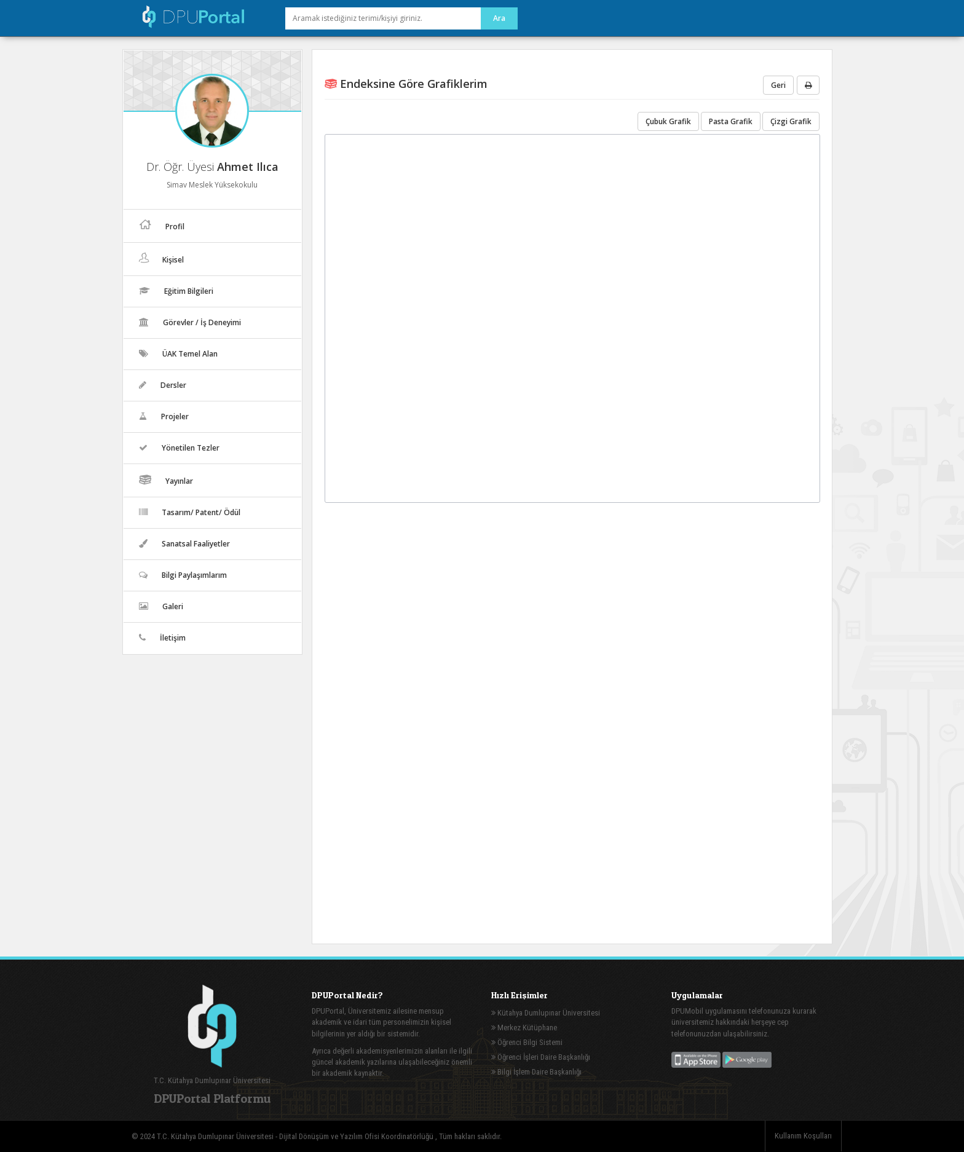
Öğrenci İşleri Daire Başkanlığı (540, 1057)
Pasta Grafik (731, 121)
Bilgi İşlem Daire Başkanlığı (536, 1071)
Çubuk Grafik (668, 121)
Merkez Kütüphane (524, 1027)
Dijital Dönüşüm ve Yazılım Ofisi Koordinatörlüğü (357, 1136)
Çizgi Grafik (791, 121)
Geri (778, 85)
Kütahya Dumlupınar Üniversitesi (545, 1012)
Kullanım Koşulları (803, 1135)
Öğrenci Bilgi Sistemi (527, 1042)
